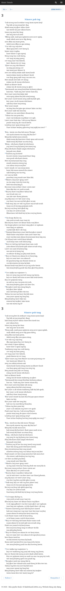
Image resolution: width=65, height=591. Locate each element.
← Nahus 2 (7, 578)
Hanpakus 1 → (56, 578)
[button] (4, 9)
